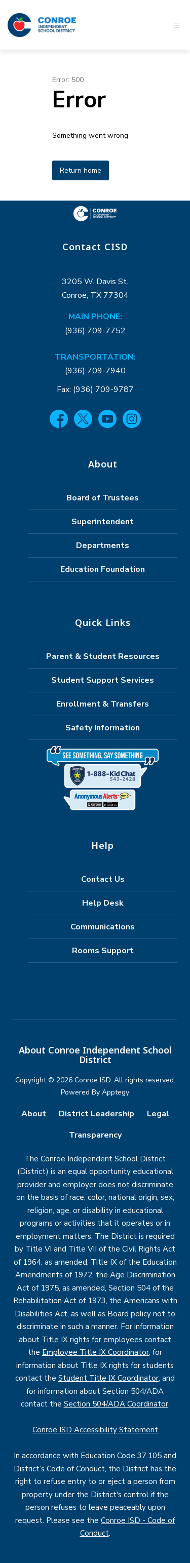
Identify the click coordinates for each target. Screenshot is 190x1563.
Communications (102, 926)
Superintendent (102, 521)
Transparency (95, 1135)
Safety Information (102, 727)
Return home (80, 170)
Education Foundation (102, 569)
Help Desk (103, 903)
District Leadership (96, 1113)
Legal (158, 1113)
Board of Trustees (102, 497)
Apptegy (115, 1092)
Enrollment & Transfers (102, 704)
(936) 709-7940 (95, 370)
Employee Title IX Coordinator (95, 1352)
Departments (102, 545)
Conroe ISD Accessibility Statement (95, 1430)
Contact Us (103, 879)
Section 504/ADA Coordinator (116, 1404)
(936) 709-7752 (95, 330)
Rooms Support (103, 950)
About (33, 1113)
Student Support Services (102, 680)
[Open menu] (176, 25)
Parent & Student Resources (103, 656)
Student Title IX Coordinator (108, 1378)
